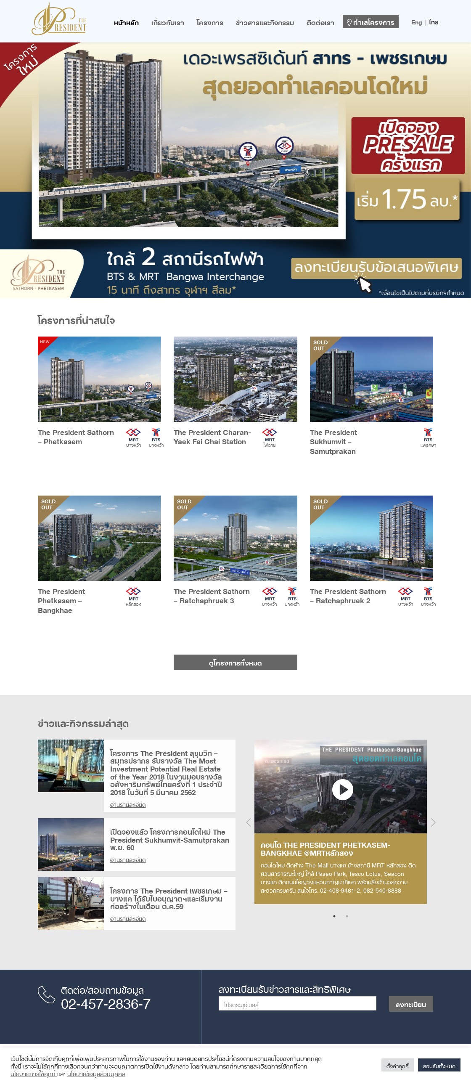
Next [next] (433, 822)
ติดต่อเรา (320, 21)
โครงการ (210, 21)
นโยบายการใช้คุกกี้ (34, 1072)
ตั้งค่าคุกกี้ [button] (397, 1065)
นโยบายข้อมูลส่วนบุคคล (96, 1072)
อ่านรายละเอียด (128, 803)
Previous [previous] (248, 822)
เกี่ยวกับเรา (167, 21)
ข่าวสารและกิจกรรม (265, 21)
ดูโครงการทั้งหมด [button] (235, 661)
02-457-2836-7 (106, 1000)
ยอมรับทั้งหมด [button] (439, 1065)
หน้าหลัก (126, 21)
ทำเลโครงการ (370, 21)
